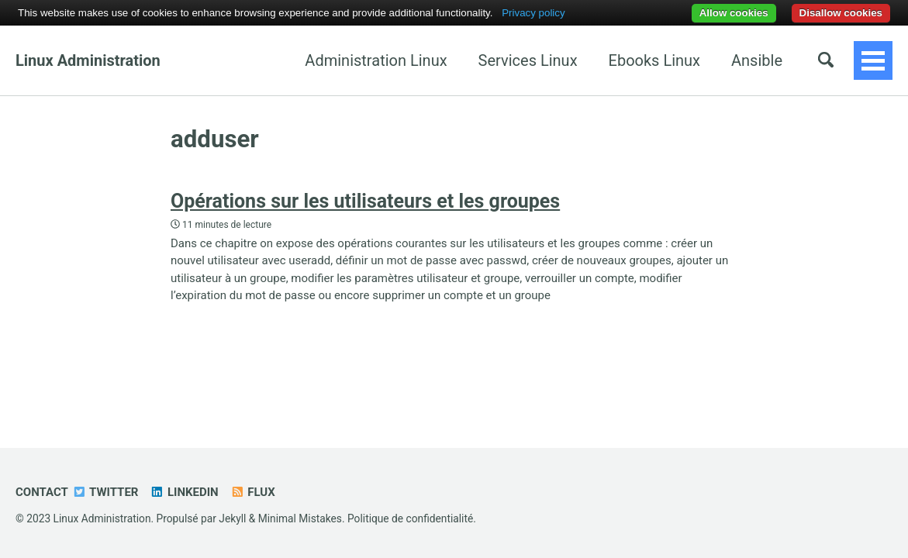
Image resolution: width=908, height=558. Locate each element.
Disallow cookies (840, 13)
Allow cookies (733, 13)
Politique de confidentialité (410, 518)
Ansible (650, 60)
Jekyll (232, 518)
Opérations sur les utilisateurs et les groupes (365, 201)
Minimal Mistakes (300, 518)
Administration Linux (270, 60)
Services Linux (421, 60)
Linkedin (184, 492)
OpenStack (744, 60)
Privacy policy (533, 13)
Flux (252, 492)
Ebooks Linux (548, 60)
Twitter (105, 492)
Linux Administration (88, 60)
